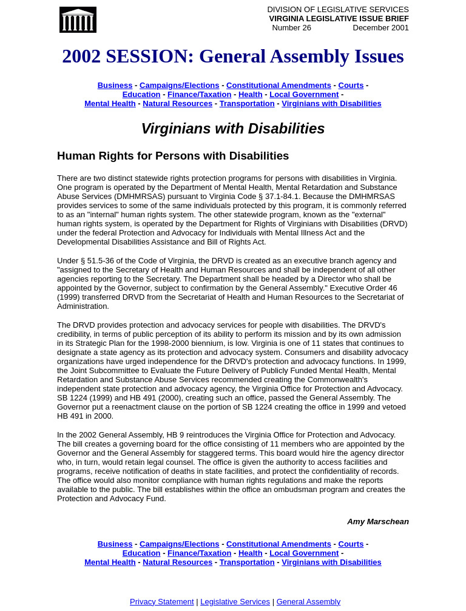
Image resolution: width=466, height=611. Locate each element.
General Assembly (309, 601)
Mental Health (110, 103)
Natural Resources (177, 103)
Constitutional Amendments (278, 85)
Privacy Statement (162, 601)
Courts (351, 85)
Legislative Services (235, 601)
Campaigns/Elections (179, 85)
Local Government (304, 94)
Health (250, 94)
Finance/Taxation (199, 94)
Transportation (247, 103)
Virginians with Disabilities (331, 103)
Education (142, 94)
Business (115, 85)
